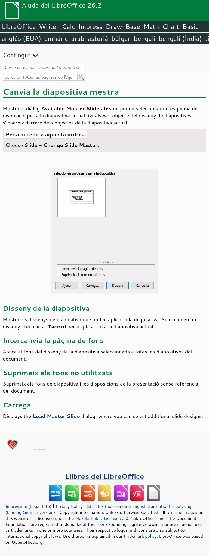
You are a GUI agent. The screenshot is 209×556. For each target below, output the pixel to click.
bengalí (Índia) (180, 38)
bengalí (145, 38)
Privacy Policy (69, 506)
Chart (170, 26)
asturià (98, 38)
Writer (49, 26)
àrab (77, 38)
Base (132, 26)
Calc (68, 26)
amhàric (56, 38)
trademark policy (140, 536)
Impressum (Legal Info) (28, 506)
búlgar (121, 38)
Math (151, 26)
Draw (114, 26)
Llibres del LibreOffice (104, 476)
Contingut (16, 55)
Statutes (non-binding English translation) (128, 506)
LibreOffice (19, 26)
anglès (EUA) (21, 38)
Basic (190, 26)
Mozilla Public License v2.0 (101, 518)
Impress (90, 26)
